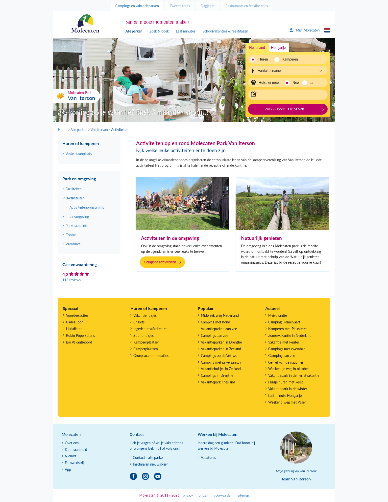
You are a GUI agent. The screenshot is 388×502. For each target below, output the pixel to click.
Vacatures (73, 244)
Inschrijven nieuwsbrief (150, 464)
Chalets (139, 322)
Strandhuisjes (143, 335)
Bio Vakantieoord (79, 342)
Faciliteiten (74, 189)
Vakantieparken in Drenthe (221, 342)
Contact (72, 235)
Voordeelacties (77, 315)
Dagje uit (208, 6)
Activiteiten (76, 198)
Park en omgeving (79, 178)
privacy (188, 495)
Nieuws (70, 456)
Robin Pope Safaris (80, 335)
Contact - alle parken (149, 457)
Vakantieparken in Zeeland (221, 349)
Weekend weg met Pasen (287, 402)
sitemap (243, 495)
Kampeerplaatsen (146, 342)
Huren (263, 59)
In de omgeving (77, 216)
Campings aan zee (214, 335)
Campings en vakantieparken (137, 6)
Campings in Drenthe (217, 375)
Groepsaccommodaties (151, 355)
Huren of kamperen (80, 143)
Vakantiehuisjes (145, 315)
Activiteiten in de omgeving (170, 238)
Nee (295, 82)
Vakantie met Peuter (283, 342)
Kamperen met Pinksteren (288, 329)
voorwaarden (223, 495)
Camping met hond (215, 322)
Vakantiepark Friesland (218, 382)
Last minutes (185, 31)
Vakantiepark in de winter (287, 389)
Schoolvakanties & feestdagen (225, 31)
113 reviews (71, 280)
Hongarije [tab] (278, 47)
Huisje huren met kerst (285, 382)
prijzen (203, 495)
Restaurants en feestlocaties (246, 6)
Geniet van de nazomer (285, 362)
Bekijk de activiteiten (160, 262)
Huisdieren (74, 329)
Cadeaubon (74, 322)
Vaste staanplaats (79, 154)
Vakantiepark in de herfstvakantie (293, 375)
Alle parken (133, 31)
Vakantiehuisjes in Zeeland (221, 369)
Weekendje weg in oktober (288, 369)
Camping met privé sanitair (221, 362)
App (68, 469)
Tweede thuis (180, 6)
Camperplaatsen (145, 349)
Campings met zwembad (287, 349)
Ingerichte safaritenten (150, 329)
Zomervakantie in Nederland (290, 335)
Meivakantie (277, 315)
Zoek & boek (159, 31)
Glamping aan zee (281, 355)
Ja (311, 82)
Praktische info (77, 225)
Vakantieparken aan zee (219, 329)
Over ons (72, 443)
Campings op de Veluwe (219, 355)
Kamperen (288, 59)
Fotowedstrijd (75, 463)
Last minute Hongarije (285, 395)
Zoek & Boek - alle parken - (285, 109)
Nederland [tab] (257, 47)
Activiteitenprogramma (87, 207)
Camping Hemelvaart (284, 322)
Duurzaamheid (76, 449)
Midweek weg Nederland (220, 315)
